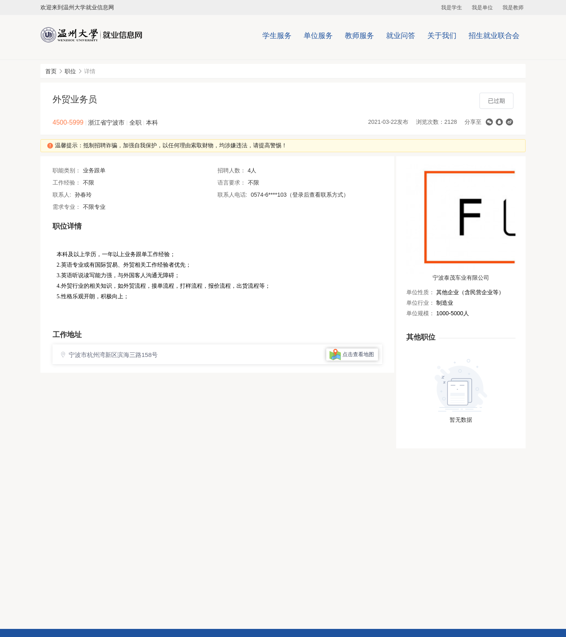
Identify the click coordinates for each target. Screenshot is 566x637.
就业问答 (400, 36)
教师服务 (359, 36)
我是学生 (451, 7)
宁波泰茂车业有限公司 (461, 277)
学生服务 (276, 36)
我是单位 (482, 7)
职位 (70, 71)
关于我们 (441, 36)
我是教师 (513, 7)
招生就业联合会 (494, 36)
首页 (51, 71)
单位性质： (420, 292)
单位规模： (420, 313)
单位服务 (318, 36)
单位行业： (420, 302)
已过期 (496, 101)
